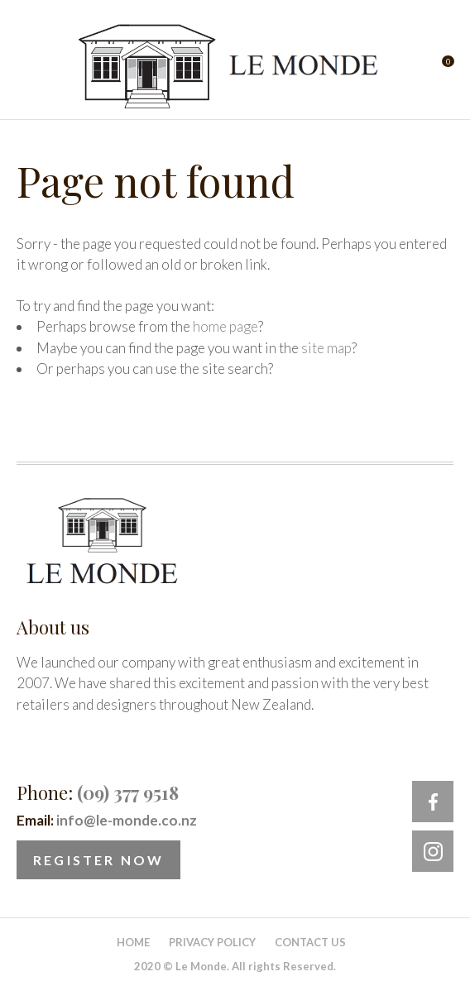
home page (225, 326)
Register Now (98, 860)
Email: (107, 820)
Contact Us (310, 942)
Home (133, 942)
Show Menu (26, 66)
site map (326, 348)
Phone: (98, 792)
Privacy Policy (212, 942)
